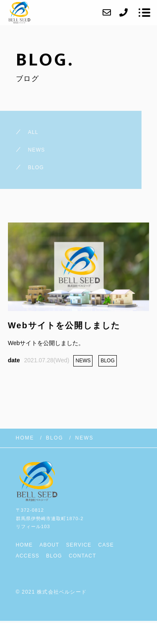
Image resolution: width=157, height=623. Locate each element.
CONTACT (82, 556)
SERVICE (79, 545)
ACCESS (28, 556)
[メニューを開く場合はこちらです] (144, 12)
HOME (24, 545)
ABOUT (49, 545)
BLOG (54, 556)
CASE (106, 545)
